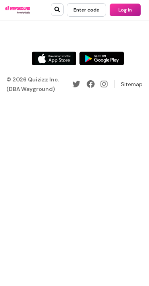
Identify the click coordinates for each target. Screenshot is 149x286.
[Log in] (125, 10)
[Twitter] (76, 84)
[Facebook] (91, 84)
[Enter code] (86, 10)
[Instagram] (104, 84)
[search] (57, 9)
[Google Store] (101, 58)
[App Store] (54, 58)
